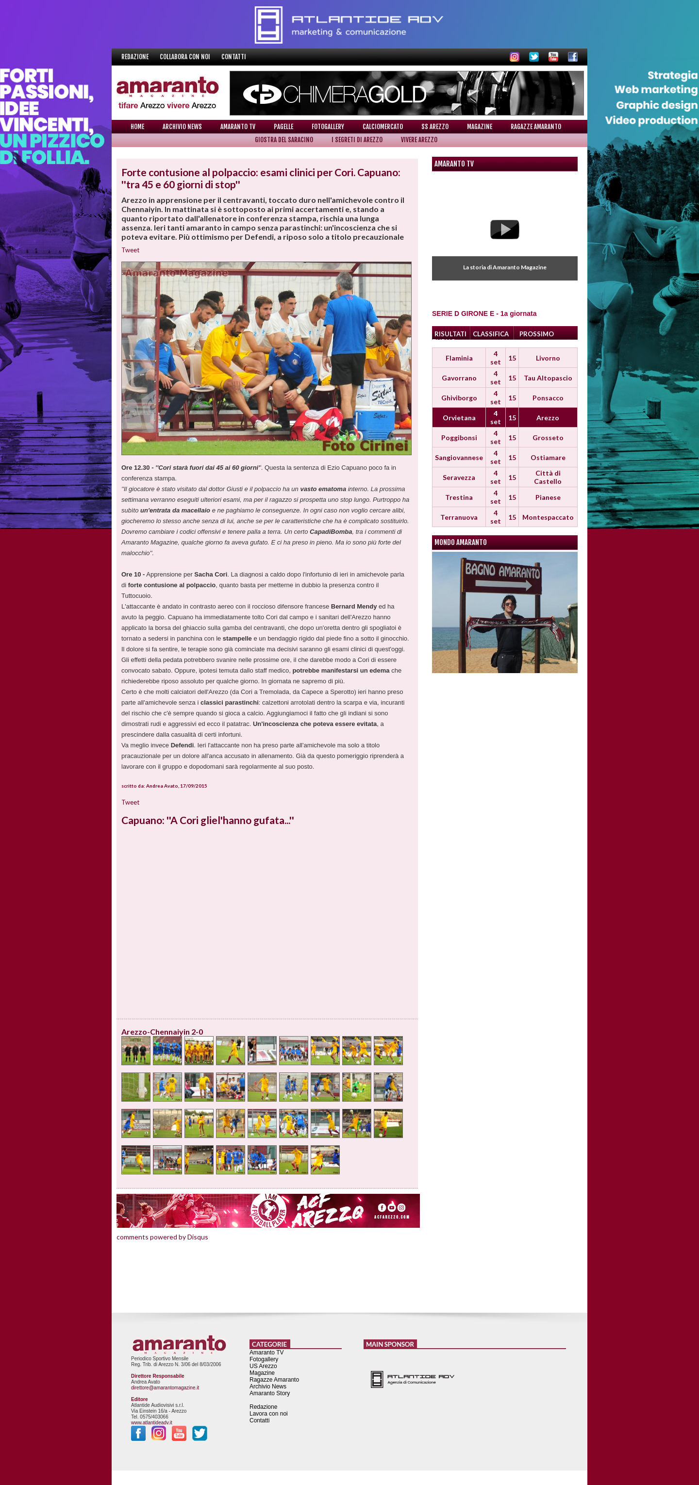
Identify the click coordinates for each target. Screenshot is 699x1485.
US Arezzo (263, 1366)
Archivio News (182, 127)
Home (137, 127)
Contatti (233, 57)
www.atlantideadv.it (151, 1422)
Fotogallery (328, 127)
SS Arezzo (435, 127)
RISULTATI (450, 334)
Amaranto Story (270, 1393)
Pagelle (283, 127)
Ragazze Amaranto (536, 127)
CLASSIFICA (491, 334)
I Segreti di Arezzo (357, 140)
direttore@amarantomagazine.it (165, 1387)
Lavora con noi (269, 1413)
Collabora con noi (186, 57)
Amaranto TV (237, 127)
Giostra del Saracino (284, 140)
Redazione (135, 57)
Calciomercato (383, 127)
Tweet (130, 250)
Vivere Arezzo (419, 140)
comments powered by (162, 1237)
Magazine (479, 127)
